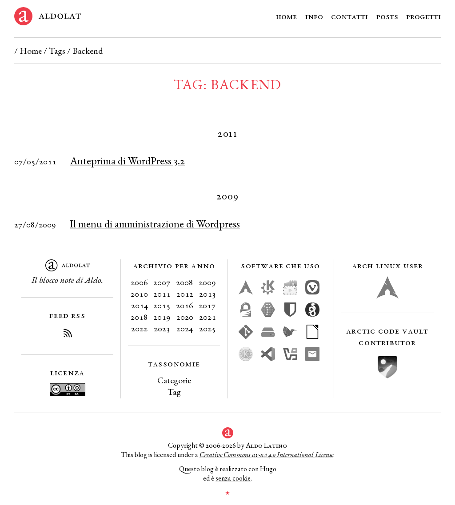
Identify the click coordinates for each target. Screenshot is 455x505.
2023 (162, 328)
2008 (184, 282)
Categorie (174, 380)
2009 (207, 282)
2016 (184, 305)
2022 (139, 328)
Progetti (423, 16)
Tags (57, 50)
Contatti (349, 16)
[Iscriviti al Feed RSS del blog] (67, 334)
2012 (184, 293)
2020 (184, 316)
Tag (174, 392)
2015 (162, 305)
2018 (139, 316)
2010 (139, 293)
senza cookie (233, 478)
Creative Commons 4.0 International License (266, 454)
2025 (207, 328)
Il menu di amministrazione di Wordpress (155, 224)
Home (286, 16)
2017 (207, 305)
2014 (139, 305)
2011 (162, 293)
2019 (162, 316)
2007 (162, 282)
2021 (207, 316)
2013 (207, 293)
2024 (184, 328)
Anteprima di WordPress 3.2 (127, 160)
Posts (387, 16)
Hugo (268, 468)
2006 (139, 282)
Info (314, 16)
